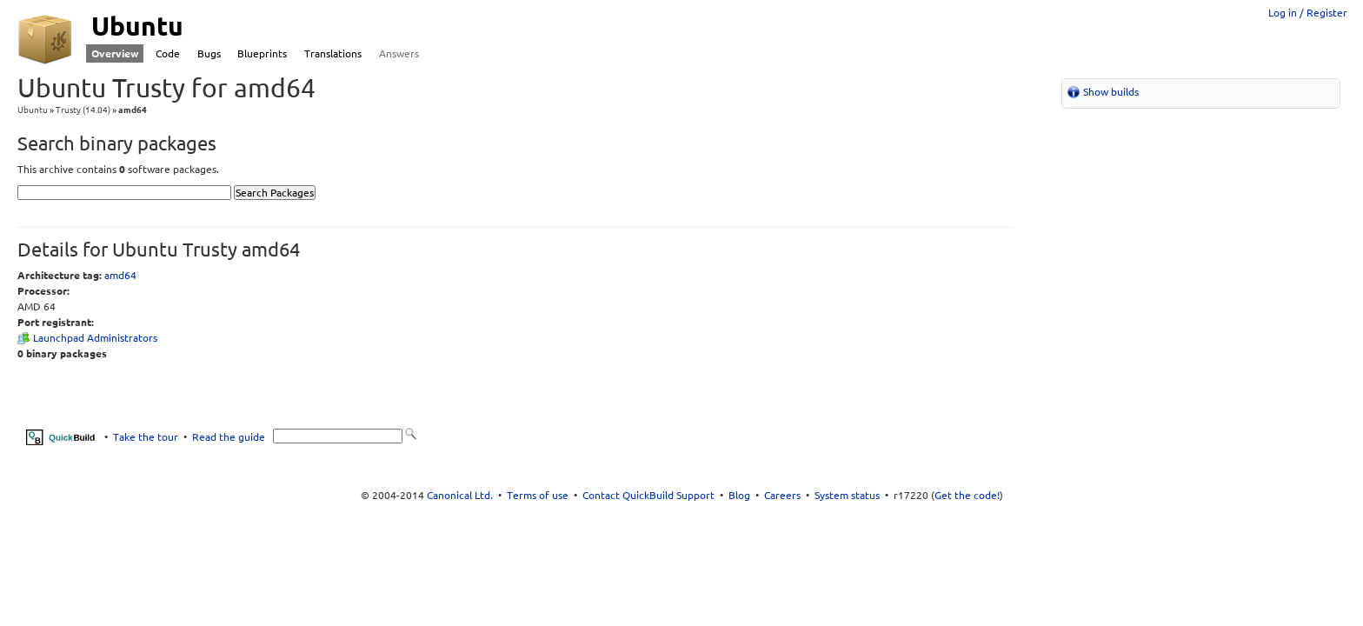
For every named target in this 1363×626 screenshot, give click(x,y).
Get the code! (967, 495)
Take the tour (145, 436)
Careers (782, 495)
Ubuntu (32, 110)
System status (847, 495)
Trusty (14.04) (83, 110)
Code (168, 53)
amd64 (120, 275)
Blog (739, 495)
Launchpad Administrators (95, 337)
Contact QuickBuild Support (648, 495)
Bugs (209, 53)
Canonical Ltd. (460, 495)
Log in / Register (1307, 12)
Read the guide (228, 436)
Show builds (1111, 91)
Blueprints (262, 53)
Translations (333, 53)
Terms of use (537, 495)
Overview (114, 53)
